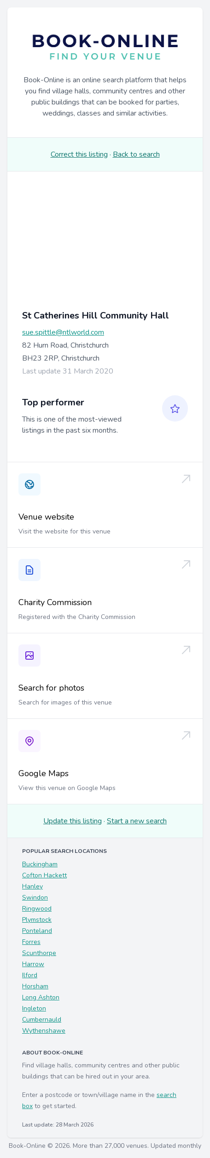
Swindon (35, 897)
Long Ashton (40, 997)
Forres (31, 941)
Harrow (33, 964)
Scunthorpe (39, 953)
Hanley (32, 886)
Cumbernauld (41, 1019)
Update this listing (72, 821)
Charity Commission (55, 602)
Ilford (29, 975)
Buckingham (40, 864)
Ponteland (37, 930)
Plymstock (37, 919)
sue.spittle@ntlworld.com (63, 332)
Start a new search (137, 821)
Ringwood (37, 908)
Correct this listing (79, 154)
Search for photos (51, 687)
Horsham (35, 986)
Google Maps (43, 773)
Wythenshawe (43, 1030)
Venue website (46, 516)
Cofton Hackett (44, 875)
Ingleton (34, 1008)
